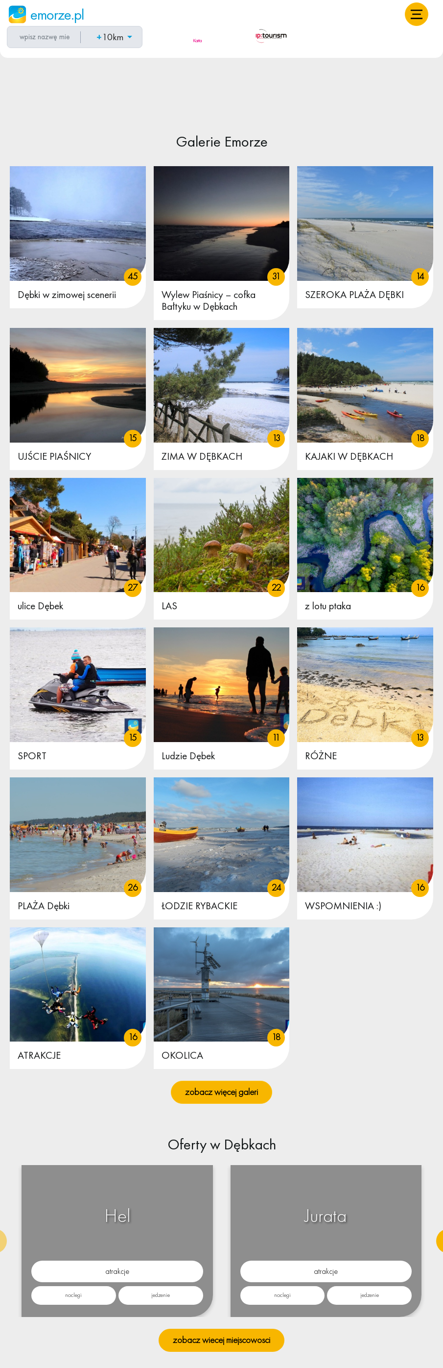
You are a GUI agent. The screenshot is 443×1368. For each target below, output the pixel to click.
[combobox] (42, 37)
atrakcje (117, 1271)
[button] (416, 14)
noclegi (73, 1295)
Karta (197, 40)
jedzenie (160, 1295)
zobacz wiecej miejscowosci (221, 1340)
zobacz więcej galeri (221, 1092)
